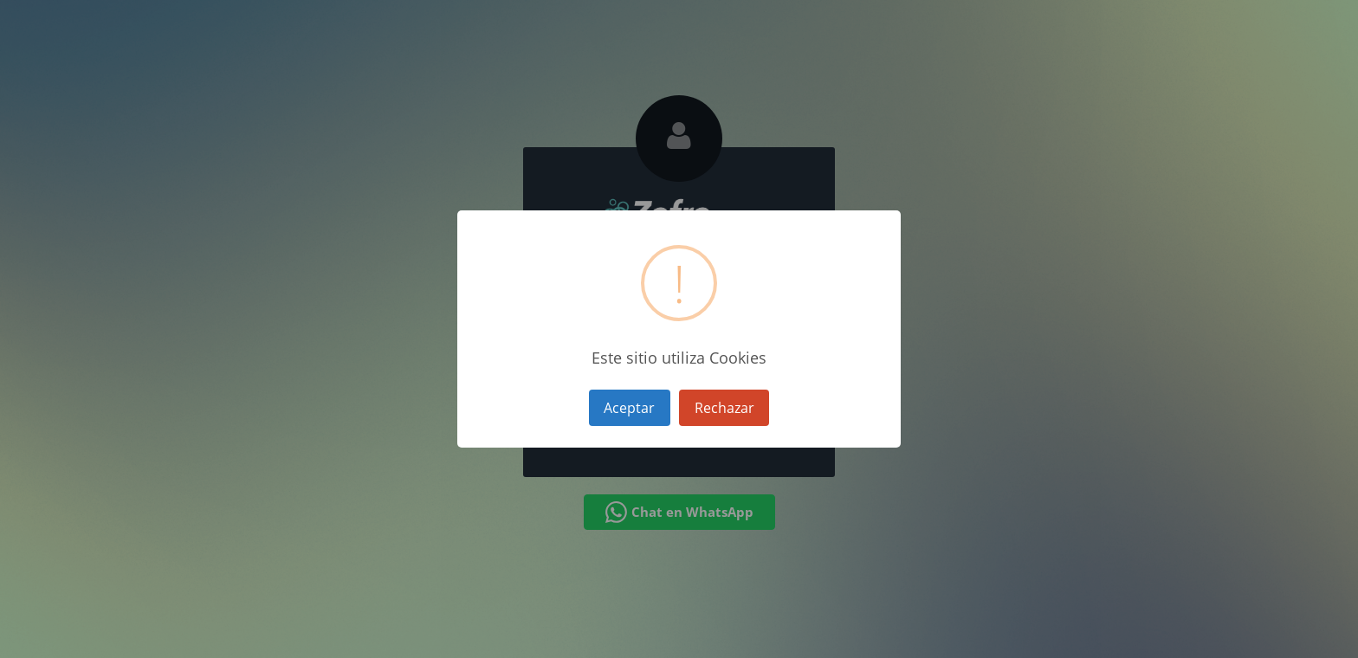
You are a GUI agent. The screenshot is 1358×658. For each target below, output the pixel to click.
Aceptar (629, 407)
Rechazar (724, 407)
